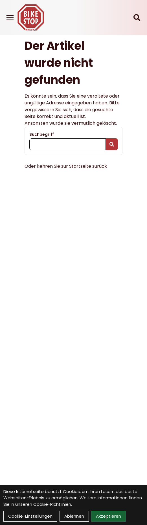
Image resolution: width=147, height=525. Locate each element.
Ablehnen (74, 516)
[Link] (10, 17)
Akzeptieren (108, 516)
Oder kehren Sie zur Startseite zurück (66, 166)
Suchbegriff (41, 134)
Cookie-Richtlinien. (52, 504)
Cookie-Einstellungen (30, 516)
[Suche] (137, 17)
